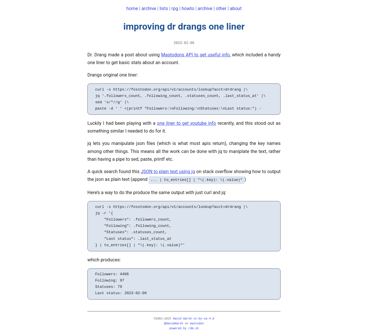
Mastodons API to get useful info (195, 55)
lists (164, 8)
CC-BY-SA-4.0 (203, 318)
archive (148, 8)
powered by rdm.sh (184, 328)
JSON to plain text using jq (168, 171)
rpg (174, 8)
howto (188, 8)
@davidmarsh (173, 323)
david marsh (182, 318)
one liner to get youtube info (186, 123)
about (236, 8)
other (221, 8)
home (132, 8)
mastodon (197, 323)
